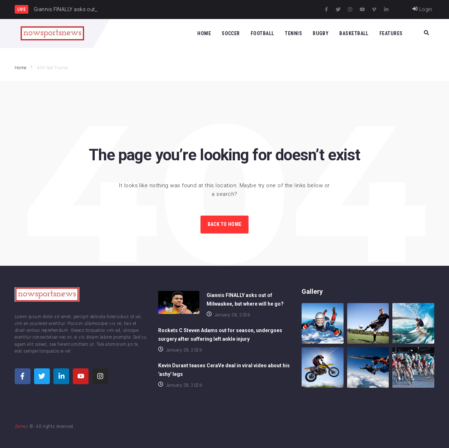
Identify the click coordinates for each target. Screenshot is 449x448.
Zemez (21, 426)
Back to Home (224, 224)
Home (21, 67)
